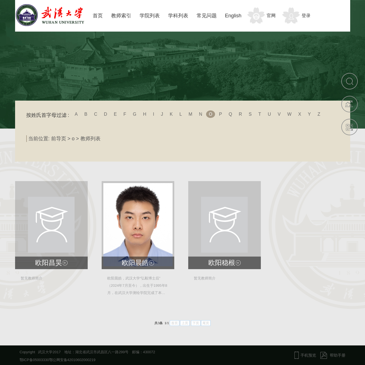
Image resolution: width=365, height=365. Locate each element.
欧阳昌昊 (48, 262)
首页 (98, 15)
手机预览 (308, 355)
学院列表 (150, 15)
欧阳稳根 (221, 262)
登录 (306, 15)
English (233, 15)
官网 (271, 15)
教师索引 (121, 15)
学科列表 (178, 15)
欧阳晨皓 (135, 262)
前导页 (58, 138)
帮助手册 (337, 355)
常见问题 (207, 15)
